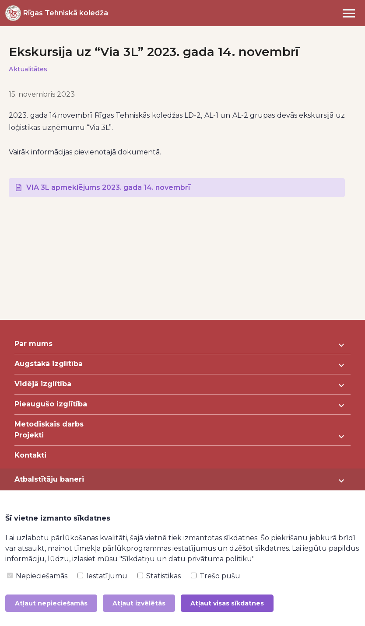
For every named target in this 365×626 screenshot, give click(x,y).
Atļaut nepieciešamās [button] (51, 603)
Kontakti (30, 455)
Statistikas (159, 576)
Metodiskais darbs (49, 424)
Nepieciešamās (37, 576)
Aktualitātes (28, 69)
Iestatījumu (102, 576)
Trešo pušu (215, 576)
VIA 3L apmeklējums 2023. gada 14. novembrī (108, 187)
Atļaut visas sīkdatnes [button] (227, 603)
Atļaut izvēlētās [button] (138, 603)
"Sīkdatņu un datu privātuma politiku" (187, 559)
